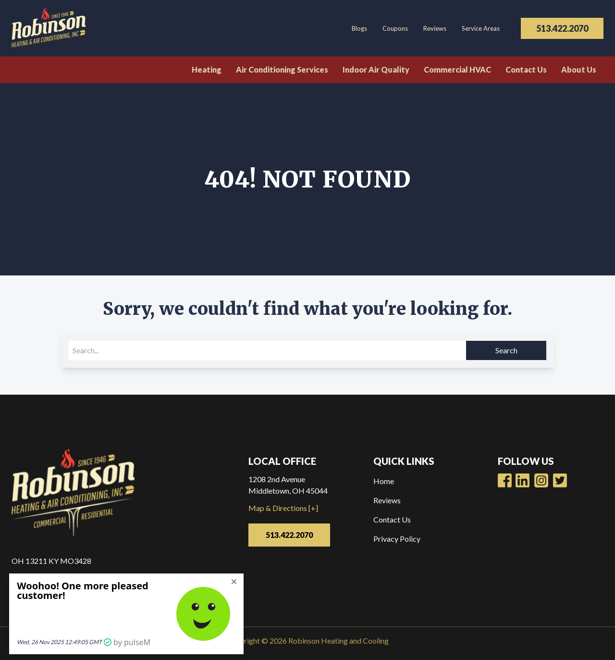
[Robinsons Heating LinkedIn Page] (541, 480)
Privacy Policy (396, 538)
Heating (206, 69)
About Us (578, 69)
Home (383, 481)
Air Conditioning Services (282, 69)
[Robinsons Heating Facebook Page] (505, 480)
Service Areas (481, 28)
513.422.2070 (562, 28)
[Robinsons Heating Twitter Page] (560, 480)
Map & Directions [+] (283, 507)
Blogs (359, 28)
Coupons (395, 28)
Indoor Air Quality (376, 69)
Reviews (434, 28)
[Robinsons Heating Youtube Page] (522, 480)
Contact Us (526, 69)
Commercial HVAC (457, 69)
